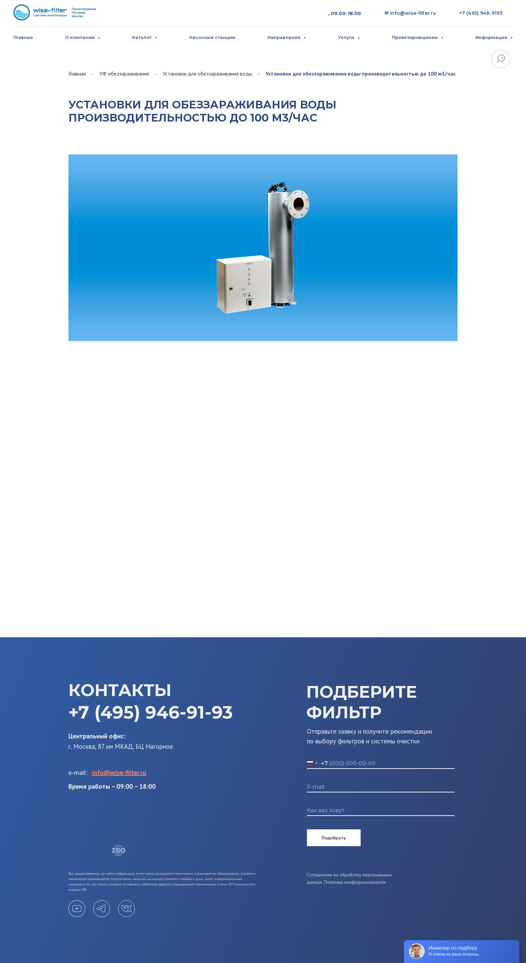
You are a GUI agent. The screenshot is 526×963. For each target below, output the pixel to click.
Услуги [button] (347, 37)
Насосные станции (212, 37)
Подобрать (334, 838)
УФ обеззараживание (124, 74)
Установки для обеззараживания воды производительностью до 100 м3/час (361, 74)
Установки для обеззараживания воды (207, 74)
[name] (381, 811)
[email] (381, 787)
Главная (23, 37)
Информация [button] (492, 37)
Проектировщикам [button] (415, 37)
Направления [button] (284, 37)
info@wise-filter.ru (119, 773)
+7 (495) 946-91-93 (150, 712)
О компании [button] (80, 37)
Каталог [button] (142, 37)
